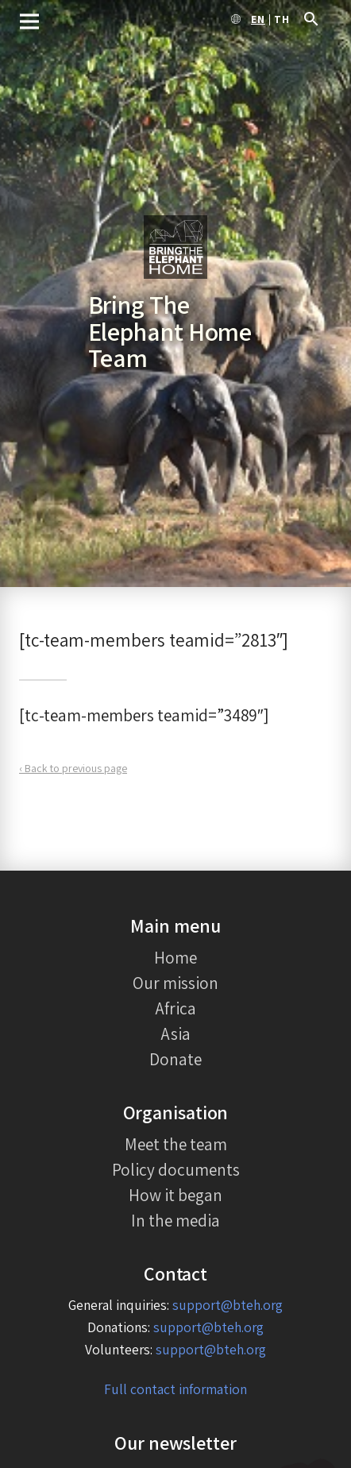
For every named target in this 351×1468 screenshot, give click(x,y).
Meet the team (176, 1144)
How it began (175, 1195)
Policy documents (176, 1169)
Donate (175, 1059)
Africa (176, 1008)
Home (175, 957)
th (282, 19)
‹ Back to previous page (73, 768)
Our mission (175, 983)
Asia (176, 1033)
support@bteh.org (227, 1305)
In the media (175, 1220)
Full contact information (175, 1389)
